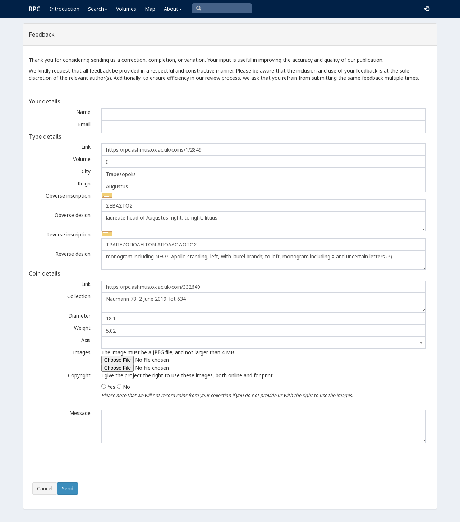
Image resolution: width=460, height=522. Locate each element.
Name (83, 111)
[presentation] (87, 461)
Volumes (126, 8)
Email (84, 124)
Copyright (79, 375)
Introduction (64, 8)
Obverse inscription (68, 195)
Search (97, 8)
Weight (82, 327)
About (173, 8)
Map (150, 8)
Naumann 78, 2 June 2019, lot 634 (263, 302)
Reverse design (73, 253)
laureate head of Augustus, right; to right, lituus (263, 221)
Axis (86, 340)
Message (80, 413)
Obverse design (73, 215)
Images (82, 352)
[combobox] (263, 343)
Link (86, 146)
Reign (84, 183)
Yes (111, 386)
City (86, 171)
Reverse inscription (68, 234)
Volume (82, 159)
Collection (79, 296)
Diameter (79, 315)
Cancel (44, 488)
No (126, 386)
